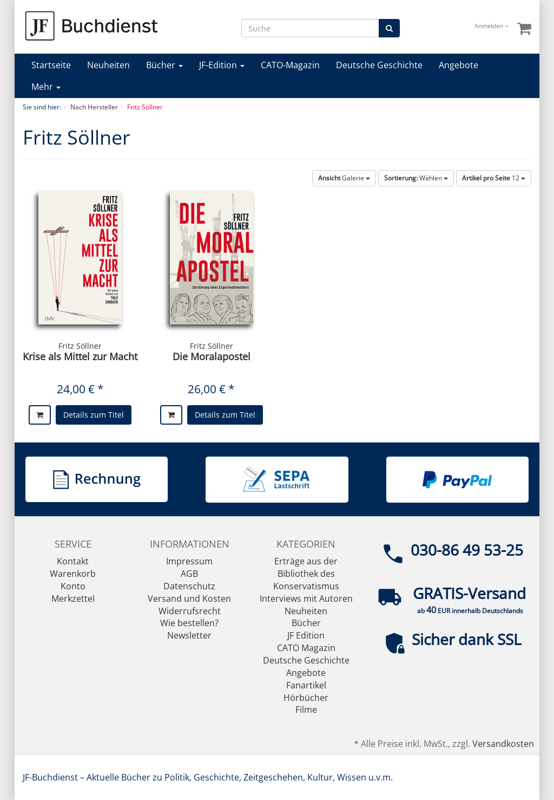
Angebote (458, 65)
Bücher (164, 65)
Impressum (189, 561)
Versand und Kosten (189, 598)
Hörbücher (305, 698)
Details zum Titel (93, 414)
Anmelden (491, 26)
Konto (73, 586)
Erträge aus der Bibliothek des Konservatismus (306, 573)
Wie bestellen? (189, 623)
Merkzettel (73, 598)
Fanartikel (306, 685)
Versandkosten (503, 744)
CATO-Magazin (290, 65)
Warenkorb (73, 574)
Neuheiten (108, 65)
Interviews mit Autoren (306, 598)
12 (493, 178)
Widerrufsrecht (190, 611)
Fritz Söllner (80, 346)
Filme (306, 710)
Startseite (51, 65)
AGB (189, 574)
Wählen (416, 178)
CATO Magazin (306, 648)
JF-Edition (222, 65)
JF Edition (306, 635)
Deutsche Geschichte (379, 65)
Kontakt (73, 561)
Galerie (344, 178)
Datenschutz (189, 586)
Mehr (46, 87)
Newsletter (189, 635)
